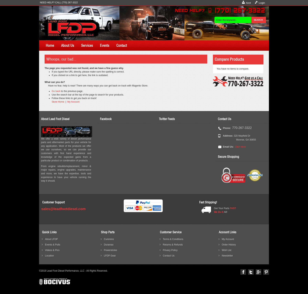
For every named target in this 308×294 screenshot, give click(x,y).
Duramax (109, 244)
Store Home (58, 101)
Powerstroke (110, 250)
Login (262, 2)
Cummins (109, 239)
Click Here (240, 146)
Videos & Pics (52, 250)
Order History (229, 244)
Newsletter (227, 255)
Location (49, 255)
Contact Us (168, 255)
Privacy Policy (170, 250)
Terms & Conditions (173, 239)
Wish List (226, 250)
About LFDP (51, 239)
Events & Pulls (52, 244)
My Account (73, 101)
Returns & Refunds (173, 244)
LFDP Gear (110, 255)
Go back (56, 91)
